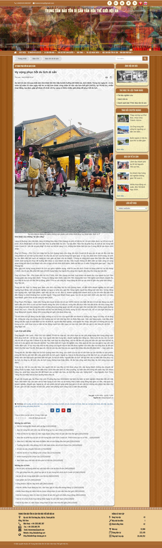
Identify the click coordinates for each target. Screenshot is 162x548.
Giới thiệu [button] (22, 53)
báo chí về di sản (131, 157)
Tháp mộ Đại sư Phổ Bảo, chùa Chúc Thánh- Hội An (138, 117)
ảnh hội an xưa (131, 66)
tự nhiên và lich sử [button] (35, 53)
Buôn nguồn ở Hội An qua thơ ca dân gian (138, 139)
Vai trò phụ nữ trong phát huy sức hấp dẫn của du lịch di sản (40, 468)
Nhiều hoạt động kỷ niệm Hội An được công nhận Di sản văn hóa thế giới (45, 491)
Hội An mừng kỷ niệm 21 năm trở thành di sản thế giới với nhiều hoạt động (45, 495)
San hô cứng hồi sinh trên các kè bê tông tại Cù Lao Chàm (40, 430)
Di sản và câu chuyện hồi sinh (29, 449)
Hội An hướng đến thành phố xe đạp (31, 426)
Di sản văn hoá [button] (50, 53)
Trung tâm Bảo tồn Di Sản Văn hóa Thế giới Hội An (49, 544)
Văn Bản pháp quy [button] (126, 53)
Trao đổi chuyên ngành (131, 110)
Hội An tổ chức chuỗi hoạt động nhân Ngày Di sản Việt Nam (40, 499)
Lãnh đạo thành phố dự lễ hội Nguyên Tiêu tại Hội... (138, 164)
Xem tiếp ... (121, 149)
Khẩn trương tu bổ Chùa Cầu (28, 457)
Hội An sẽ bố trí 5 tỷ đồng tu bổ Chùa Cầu (33, 453)
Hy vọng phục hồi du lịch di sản (25, 66)
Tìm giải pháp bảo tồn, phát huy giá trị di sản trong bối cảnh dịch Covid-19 (45, 472)
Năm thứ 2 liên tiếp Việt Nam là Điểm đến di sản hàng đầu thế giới (43, 441)
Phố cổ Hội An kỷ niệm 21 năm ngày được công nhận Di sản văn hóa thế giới (47, 434)
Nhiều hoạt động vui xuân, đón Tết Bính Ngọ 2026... (138, 187)
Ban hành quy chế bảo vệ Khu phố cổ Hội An (34, 460)
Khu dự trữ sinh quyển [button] (66, 53)
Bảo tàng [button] (81, 53)
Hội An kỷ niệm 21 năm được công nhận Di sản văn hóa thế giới (41, 503)
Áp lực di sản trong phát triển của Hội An (32, 476)
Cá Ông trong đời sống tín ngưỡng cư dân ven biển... (138, 129)
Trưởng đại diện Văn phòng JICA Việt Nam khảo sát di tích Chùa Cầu (44, 445)
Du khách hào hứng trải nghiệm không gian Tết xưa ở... (138, 175)
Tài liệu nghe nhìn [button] (93, 53)
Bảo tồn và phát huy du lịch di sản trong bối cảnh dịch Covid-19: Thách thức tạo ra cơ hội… (53, 438)
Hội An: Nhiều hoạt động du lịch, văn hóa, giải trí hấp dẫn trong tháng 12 (44, 487)
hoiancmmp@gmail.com (44, 3)
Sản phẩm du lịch (23, 480)
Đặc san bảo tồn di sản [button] (110, 53)
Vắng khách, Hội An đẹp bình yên (29, 484)
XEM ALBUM (132, 77)
